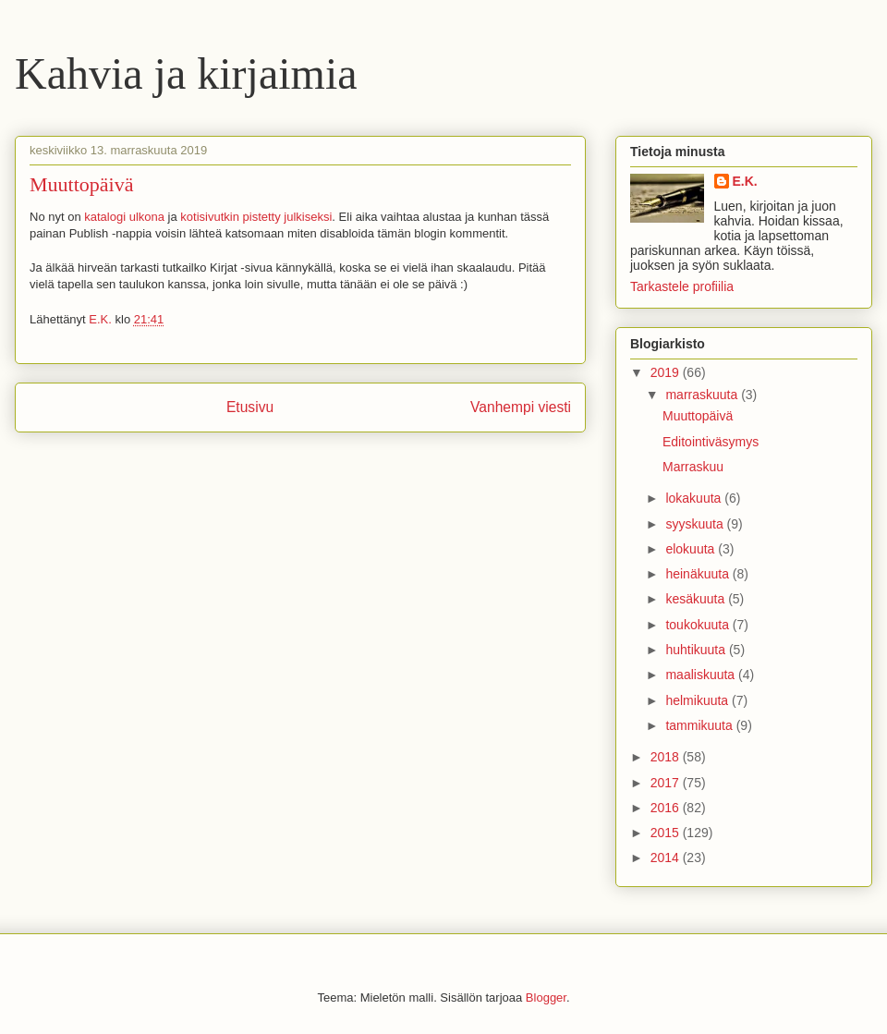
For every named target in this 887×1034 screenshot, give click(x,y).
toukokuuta (698, 624)
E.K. (745, 181)
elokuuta (691, 548)
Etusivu (249, 407)
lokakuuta (694, 498)
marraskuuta (703, 394)
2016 (666, 807)
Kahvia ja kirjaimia (186, 73)
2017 (666, 782)
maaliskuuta (701, 674)
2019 (666, 372)
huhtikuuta (697, 649)
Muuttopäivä (697, 415)
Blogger (546, 997)
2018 (666, 756)
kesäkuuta (696, 598)
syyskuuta (695, 524)
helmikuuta (698, 700)
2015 (666, 832)
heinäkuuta (698, 573)
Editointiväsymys (710, 441)
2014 (666, 857)
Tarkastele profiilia (682, 286)
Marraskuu (692, 466)
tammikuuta (700, 725)
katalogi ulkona (124, 217)
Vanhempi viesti (520, 407)
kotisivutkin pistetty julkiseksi (256, 217)
